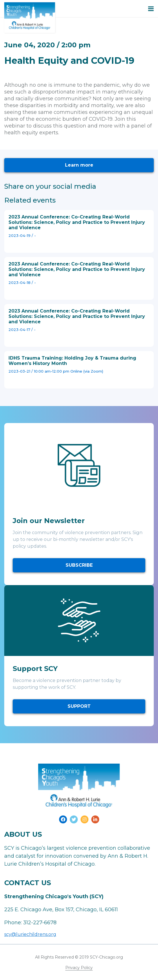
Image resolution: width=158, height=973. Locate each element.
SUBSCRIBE (79, 565)
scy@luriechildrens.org (30, 934)
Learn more (79, 165)
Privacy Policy (79, 967)
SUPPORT (79, 706)
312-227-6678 (40, 922)
